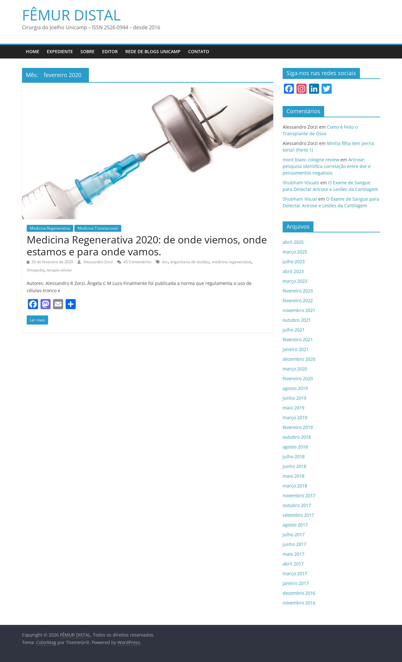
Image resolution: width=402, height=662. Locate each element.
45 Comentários (134, 261)
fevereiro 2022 (298, 300)
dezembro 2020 (299, 359)
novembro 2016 (299, 603)
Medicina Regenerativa (50, 228)
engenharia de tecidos (189, 261)
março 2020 (295, 369)
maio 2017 (293, 554)
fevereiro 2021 (298, 339)
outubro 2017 (297, 505)
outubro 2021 (297, 320)
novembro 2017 (299, 495)
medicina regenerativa (231, 261)
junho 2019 (294, 398)
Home (32, 51)
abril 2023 (293, 271)
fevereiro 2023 (298, 291)
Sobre (87, 51)
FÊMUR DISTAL (71, 15)
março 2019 (295, 417)
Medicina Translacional (98, 228)
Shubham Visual (300, 199)
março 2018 (295, 486)
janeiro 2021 (296, 349)
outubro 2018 (297, 437)
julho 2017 (294, 534)
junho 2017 (294, 544)
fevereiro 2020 (298, 378)
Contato (198, 51)
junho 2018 (294, 466)
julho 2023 (294, 261)
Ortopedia (35, 270)
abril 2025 (293, 242)
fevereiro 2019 (298, 427)
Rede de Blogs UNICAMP (153, 51)
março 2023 (295, 281)
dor (165, 261)
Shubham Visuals (301, 183)
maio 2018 (293, 476)
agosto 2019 (295, 388)
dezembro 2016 (299, 593)
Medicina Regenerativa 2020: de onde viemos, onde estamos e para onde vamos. (147, 245)
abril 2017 (293, 564)
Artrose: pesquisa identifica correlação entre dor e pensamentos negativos (327, 166)
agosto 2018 (295, 447)
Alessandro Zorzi (99, 261)
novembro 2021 (299, 310)
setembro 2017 (298, 515)
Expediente (60, 51)
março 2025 (295, 252)
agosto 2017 (295, 525)
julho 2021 (294, 330)
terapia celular (59, 270)
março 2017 (295, 573)
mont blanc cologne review (311, 160)
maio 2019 (293, 408)
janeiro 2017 (296, 583)
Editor (110, 51)
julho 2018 (294, 456)
